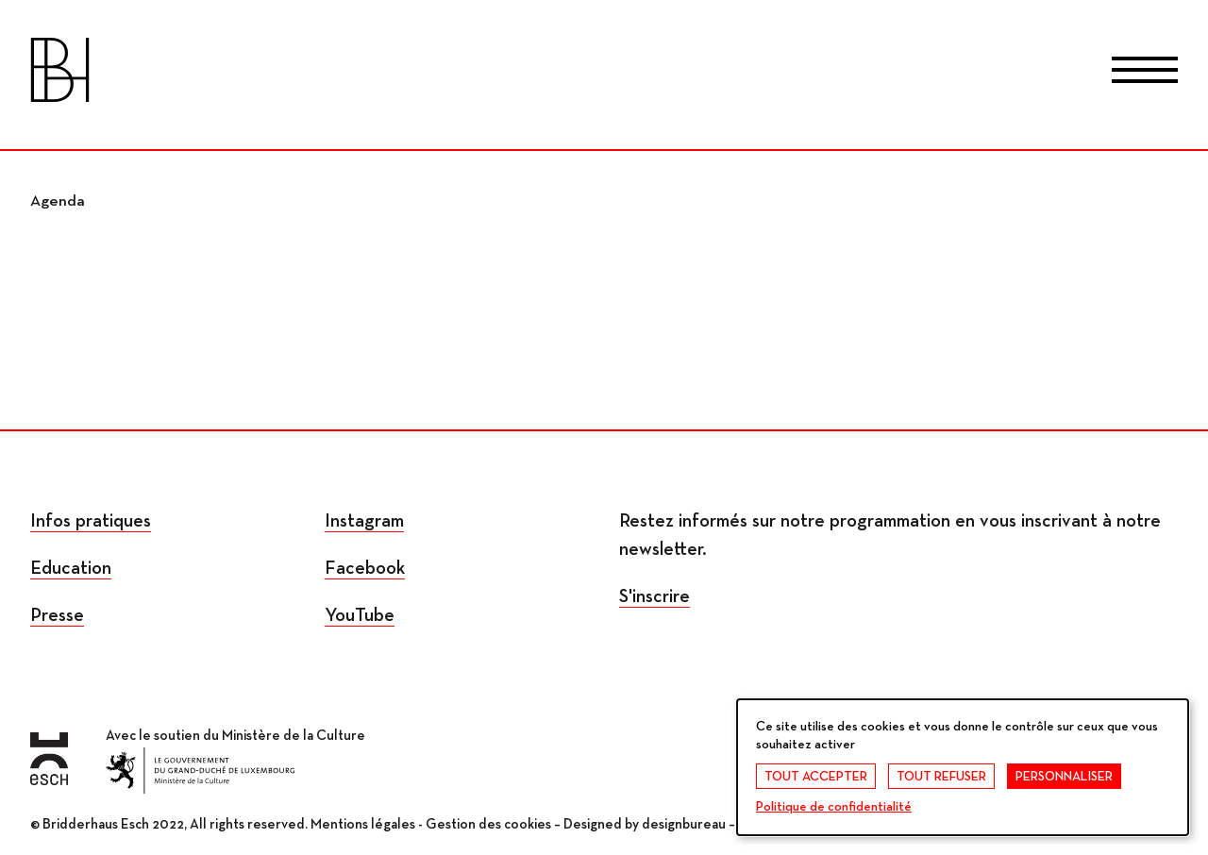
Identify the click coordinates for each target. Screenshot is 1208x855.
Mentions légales (362, 824)
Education (70, 568)
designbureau (684, 824)
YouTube (359, 615)
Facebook (365, 568)
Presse (57, 615)
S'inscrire (654, 596)
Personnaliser (1064, 776)
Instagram (364, 520)
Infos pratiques (90, 520)
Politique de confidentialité (834, 806)
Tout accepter (815, 776)
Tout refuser (941, 776)
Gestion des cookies (488, 824)
